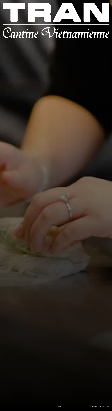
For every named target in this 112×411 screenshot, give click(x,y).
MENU (59, 407)
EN (108, 407)
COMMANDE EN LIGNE (97, 407)
